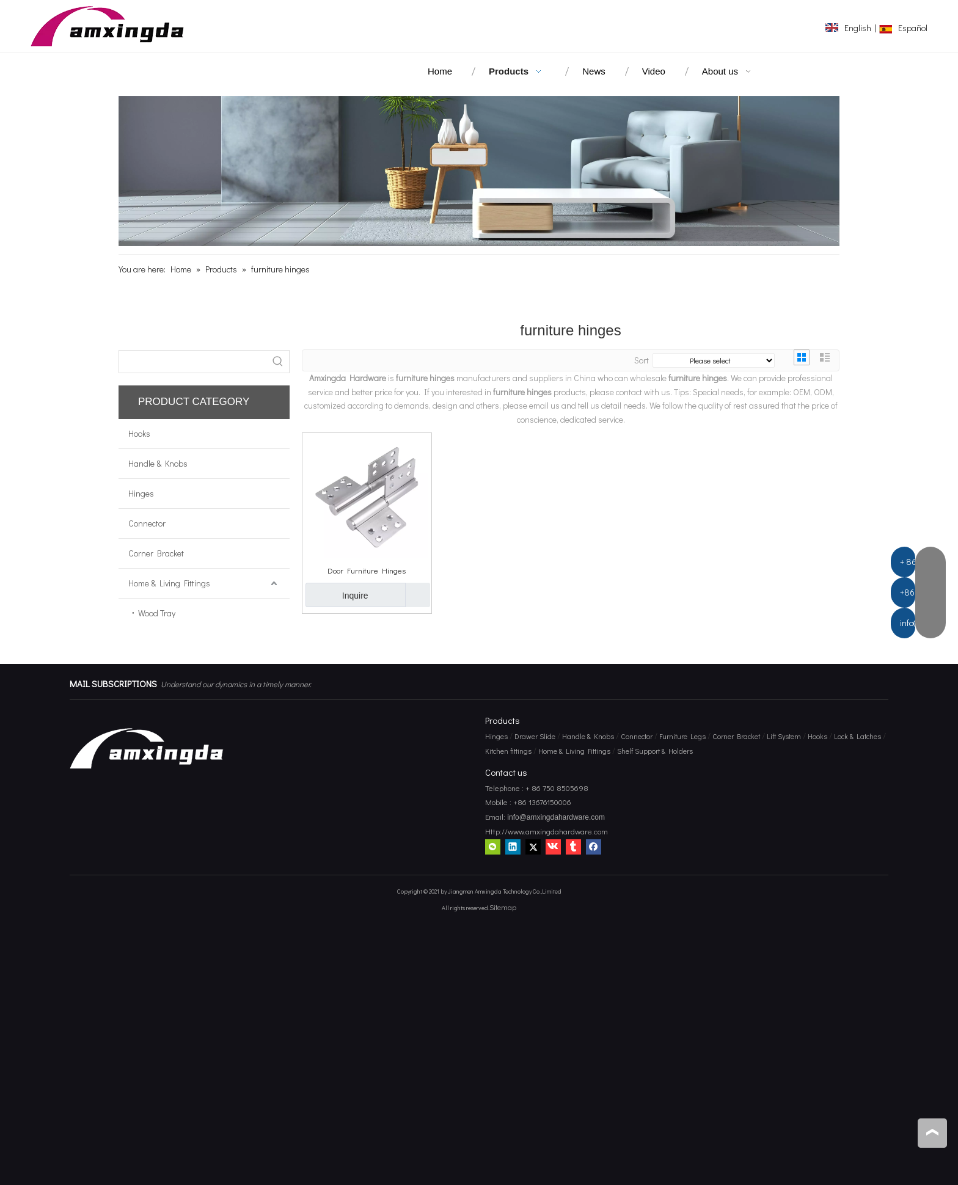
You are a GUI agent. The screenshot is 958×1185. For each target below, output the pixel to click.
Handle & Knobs (158, 463)
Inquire (336, 595)
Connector (147, 523)
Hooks (139, 433)
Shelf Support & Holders (655, 751)
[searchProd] (193, 362)
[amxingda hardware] (479, 171)
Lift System (784, 736)
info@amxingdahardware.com (555, 817)
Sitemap (502, 907)
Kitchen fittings (508, 751)
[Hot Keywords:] (278, 362)
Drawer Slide (534, 736)
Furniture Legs (682, 736)
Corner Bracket (156, 553)
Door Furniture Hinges (366, 570)
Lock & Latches (857, 736)
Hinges (141, 493)
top (932, 1132)
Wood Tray (156, 613)
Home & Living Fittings (169, 583)
